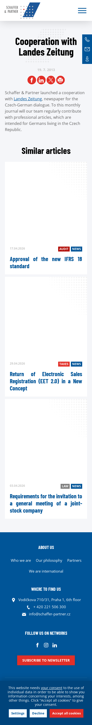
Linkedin (54, 645)
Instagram (46, 645)
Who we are (21, 560)
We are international (46, 571)
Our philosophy (49, 560)
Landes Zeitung (28, 99)
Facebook (37, 645)
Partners (74, 560)
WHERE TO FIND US (46, 589)
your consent (51, 687)
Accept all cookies (66, 713)
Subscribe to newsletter (46, 660)
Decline (38, 713)
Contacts (87, 59)
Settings (17, 713)
